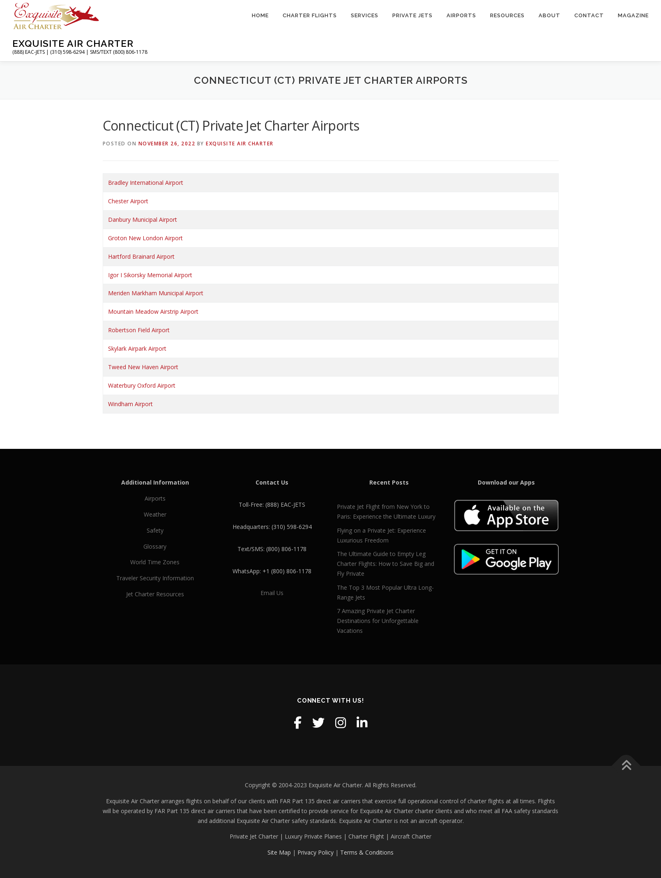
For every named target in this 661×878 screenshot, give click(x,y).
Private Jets (412, 15)
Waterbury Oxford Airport (141, 385)
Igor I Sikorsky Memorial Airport (150, 275)
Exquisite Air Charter (73, 43)
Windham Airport (130, 404)
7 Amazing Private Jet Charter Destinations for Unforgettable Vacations (378, 620)
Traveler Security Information (155, 578)
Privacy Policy (315, 852)
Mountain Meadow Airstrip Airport (153, 311)
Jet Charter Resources (155, 594)
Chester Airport (128, 201)
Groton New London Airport (145, 238)
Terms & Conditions (367, 852)
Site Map (279, 852)
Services (364, 15)
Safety (155, 530)
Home (260, 15)
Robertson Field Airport (139, 330)
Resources (507, 15)
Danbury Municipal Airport (142, 219)
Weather (155, 514)
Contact (589, 15)
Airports (461, 15)
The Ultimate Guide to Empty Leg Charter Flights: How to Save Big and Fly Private (385, 563)
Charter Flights (310, 15)
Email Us (271, 593)
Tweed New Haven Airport (143, 367)
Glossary (154, 546)
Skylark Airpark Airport (137, 348)
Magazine (633, 15)
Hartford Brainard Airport (141, 256)
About (549, 15)
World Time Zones (155, 562)
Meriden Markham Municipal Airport (155, 293)
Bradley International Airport (145, 182)
